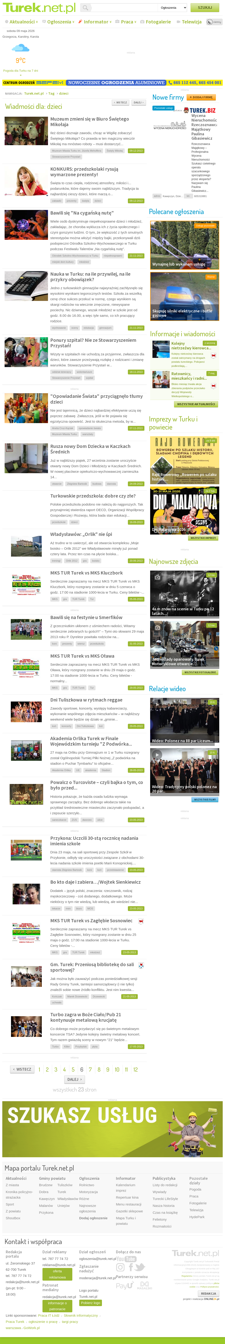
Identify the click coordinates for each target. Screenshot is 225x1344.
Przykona (46, 1212)
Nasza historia (163, 1206)
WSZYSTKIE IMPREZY (203, 538)
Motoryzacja (88, 1192)
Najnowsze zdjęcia (173, 561)
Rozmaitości (162, 1226)
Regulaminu (187, 1276)
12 (136, 1069)
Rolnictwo (86, 1185)
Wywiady (159, 1192)
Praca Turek (15, 1322)
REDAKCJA (208, 1293)
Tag (51, 93)
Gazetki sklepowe (129, 1211)
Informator (96, 21)
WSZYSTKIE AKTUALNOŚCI (196, 404)
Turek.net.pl (34, 93)
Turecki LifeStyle (165, 1199)
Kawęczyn (47, 1199)
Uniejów (63, 1206)
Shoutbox (13, 1218)
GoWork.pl (31, 1328)
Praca (127, 21)
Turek (61, 1192)
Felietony (160, 1219)
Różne (84, 1199)
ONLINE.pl (211, 1299)
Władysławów (67, 1199)
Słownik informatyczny (81, 1315)
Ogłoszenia (59, 21)
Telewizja (192, 21)
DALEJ (137, 102)
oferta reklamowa (57, 1274)
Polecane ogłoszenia (176, 211)
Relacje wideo (167, 688)
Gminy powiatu (52, 1178)
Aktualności (22, 21)
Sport (10, 1204)
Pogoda (195, 1189)
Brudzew (45, 1185)
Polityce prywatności (209, 1287)
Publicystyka (164, 1178)
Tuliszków (64, 1185)
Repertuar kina (127, 1197)
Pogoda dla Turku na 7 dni (20, 73)
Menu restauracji (128, 1204)
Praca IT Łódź (48, 1315)
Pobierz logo (90, 1303)
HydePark (197, 1217)
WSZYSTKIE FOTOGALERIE (200, 672)
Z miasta (12, 1185)
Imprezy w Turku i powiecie (173, 422)
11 (126, 1069)
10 (117, 1069)
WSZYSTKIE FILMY (205, 799)
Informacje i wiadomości (182, 333)
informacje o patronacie (57, 1306)
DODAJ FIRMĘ (203, 97)
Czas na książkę (165, 1212)
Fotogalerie (158, 21)
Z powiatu (13, 1211)
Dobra (43, 1192)
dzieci (63, 93)
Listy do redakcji (165, 1185)
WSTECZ (121, 102)
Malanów (46, 1206)
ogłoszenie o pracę (43, 1322)
